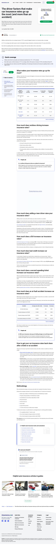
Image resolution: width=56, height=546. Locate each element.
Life (29, 529)
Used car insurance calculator (27, 437)
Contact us (39, 524)
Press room (39, 531)
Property (30, 525)
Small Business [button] (29, 2)
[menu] (13, 2)
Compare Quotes (50, 2)
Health (29, 527)
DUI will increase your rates (22, 241)
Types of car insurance (19, 527)
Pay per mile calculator (25, 441)
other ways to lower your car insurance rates (31, 382)
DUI (20, 104)
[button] (43, 2)
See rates (11, 72)
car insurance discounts (35, 377)
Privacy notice (48, 522)
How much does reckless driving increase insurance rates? (8, 86)
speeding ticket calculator (25, 287)
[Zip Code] (46, 18)
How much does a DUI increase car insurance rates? (8, 94)
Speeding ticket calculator (26, 433)
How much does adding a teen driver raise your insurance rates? (8, 90)
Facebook (2, 525)
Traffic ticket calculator (25, 435)
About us (39, 522)
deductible (34, 366)
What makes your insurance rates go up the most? (8, 82)
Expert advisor (40, 526)
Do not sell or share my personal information (49, 527)
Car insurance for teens (21, 224)
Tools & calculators (18, 525)
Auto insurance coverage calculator (28, 432)
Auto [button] (14, 2)
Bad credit (20, 111)
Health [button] (21, 2)
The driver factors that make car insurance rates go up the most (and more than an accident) (26, 459)
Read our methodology (50, 119)
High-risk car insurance (19, 529)
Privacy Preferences (19, 533)
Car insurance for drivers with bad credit (24, 261)
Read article (22, 466)
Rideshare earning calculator (27, 439)
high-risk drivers (42, 224)
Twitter (5, 525)
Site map (16, 531)
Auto (29, 523)
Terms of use (48, 524)
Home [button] (17, 2)
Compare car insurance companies (28, 430)
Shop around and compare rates (26, 352)
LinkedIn (8, 525)
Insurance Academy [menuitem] (37, 2)
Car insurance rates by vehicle (27, 428)
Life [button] (24, 2)
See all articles (28, 505)
